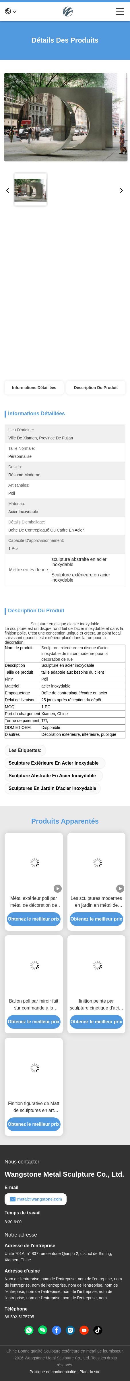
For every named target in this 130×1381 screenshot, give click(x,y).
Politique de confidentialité (53, 1371)
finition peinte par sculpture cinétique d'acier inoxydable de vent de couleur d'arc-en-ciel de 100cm (96, 1005)
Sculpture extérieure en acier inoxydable (53, 763)
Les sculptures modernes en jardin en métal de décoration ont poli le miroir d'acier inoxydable (96, 902)
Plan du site (89, 1371)
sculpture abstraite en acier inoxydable (52, 775)
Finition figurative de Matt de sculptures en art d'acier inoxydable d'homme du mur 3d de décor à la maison (33, 1107)
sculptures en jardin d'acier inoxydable (52, 788)
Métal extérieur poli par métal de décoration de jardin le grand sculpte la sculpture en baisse (34, 902)
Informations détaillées (34, 387)
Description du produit (96, 387)
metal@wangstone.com (35, 1199)
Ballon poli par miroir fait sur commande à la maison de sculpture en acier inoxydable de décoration (33, 1005)
